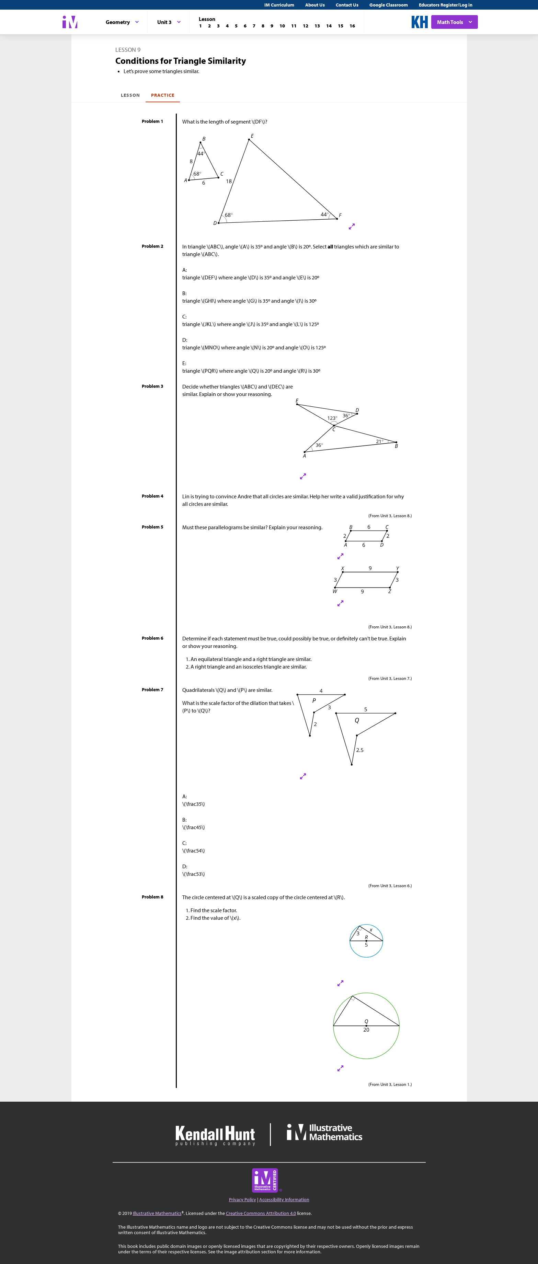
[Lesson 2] (209, 26)
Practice (162, 95)
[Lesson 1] (200, 26)
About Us (315, 5)
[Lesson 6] (245, 26)
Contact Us (347, 5)
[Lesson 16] (352, 26)
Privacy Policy (242, 1199)
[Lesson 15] (340, 26)
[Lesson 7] (254, 26)
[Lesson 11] (294, 26)
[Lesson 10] (282, 26)
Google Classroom (388, 5)
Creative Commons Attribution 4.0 (261, 1213)
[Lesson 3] (218, 26)
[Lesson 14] (329, 26)
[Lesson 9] (271, 26)
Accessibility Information (284, 1199)
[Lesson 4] (227, 26)
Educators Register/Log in (445, 5)
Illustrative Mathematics (157, 1213)
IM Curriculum (279, 5)
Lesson (130, 95)
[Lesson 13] (317, 26)
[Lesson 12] (305, 26)
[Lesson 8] (263, 26)
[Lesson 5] (236, 26)
